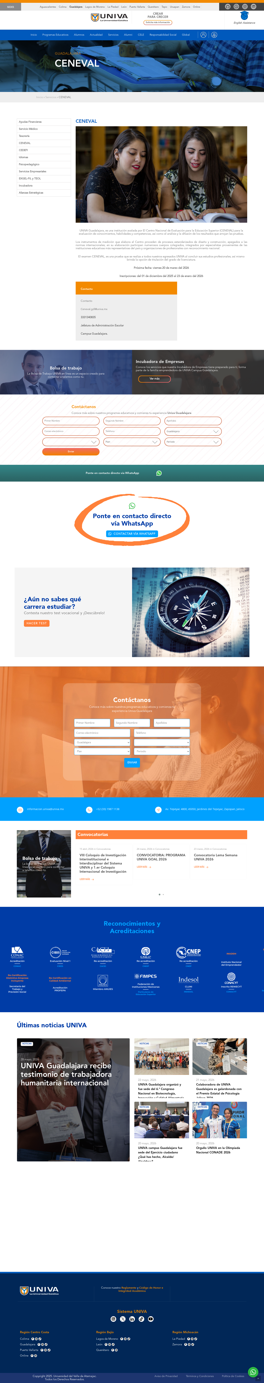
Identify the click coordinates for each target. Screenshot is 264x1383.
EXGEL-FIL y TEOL (30, 178)
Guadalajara (75, 7)
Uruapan (174, 7)
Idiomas (23, 157)
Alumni (128, 35)
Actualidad (96, 35)
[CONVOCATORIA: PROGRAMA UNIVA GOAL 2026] (161, 864)
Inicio (34, 35)
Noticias (29, 1047)
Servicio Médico (28, 129)
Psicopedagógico (29, 164)
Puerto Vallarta (137, 7)
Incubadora (25, 185)
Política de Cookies (233, 1376)
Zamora (186, 7)
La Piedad (113, 7)
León (124, 7)
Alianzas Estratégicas (31, 193)
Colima (63, 7)
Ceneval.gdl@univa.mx (94, 309)
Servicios (113, 35)
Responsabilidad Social (163, 35)
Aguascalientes (48, 7)
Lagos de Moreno (95, 7)
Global (186, 35)
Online (196, 7)
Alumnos (79, 35)
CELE (141, 35)
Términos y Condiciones (200, 1376)
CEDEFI (23, 150)
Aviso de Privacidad (166, 1376)
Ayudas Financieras (30, 122)
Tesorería (24, 136)
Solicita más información (158, 22)
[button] (154, 379)
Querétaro (153, 7)
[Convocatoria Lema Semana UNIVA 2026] (218, 864)
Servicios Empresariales (32, 171)
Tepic (164, 7)
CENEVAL (24, 143)
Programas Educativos (55, 35)
